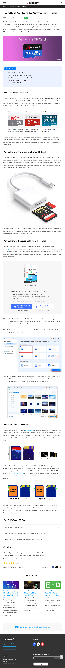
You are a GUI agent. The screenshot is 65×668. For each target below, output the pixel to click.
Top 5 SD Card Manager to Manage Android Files (31, 593)
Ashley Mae (20, 18)
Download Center (10, 643)
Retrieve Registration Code (9, 659)
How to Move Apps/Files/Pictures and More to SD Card (52, 593)
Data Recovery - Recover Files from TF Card (29, 291)
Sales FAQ (5, 661)
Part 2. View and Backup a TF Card (19, 75)
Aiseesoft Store (10, 648)
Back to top (62, 657)
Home (5, 6)
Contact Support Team (8, 663)
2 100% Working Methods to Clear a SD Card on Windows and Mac (11, 594)
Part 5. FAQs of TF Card (15, 83)
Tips (15, 6)
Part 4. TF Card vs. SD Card (17, 80)
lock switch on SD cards (17, 473)
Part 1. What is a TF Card (16, 73)
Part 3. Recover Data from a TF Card (20, 78)
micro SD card (29, 430)
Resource (10, 6)
